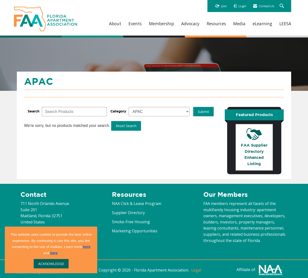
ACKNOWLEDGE (51, 263)
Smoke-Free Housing (131, 221)
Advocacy (190, 23)
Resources (216, 23)
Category (118, 111)
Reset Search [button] (126, 126)
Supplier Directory (128, 212)
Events (135, 23)
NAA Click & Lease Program (136, 203)
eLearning (262, 23)
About (115, 23)
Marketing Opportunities (134, 231)
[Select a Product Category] (159, 111)
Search (33, 111)
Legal (196, 270)
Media (239, 23)
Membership (161, 23)
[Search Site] (282, 6)
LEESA (285, 23)
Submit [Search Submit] (203, 111)
